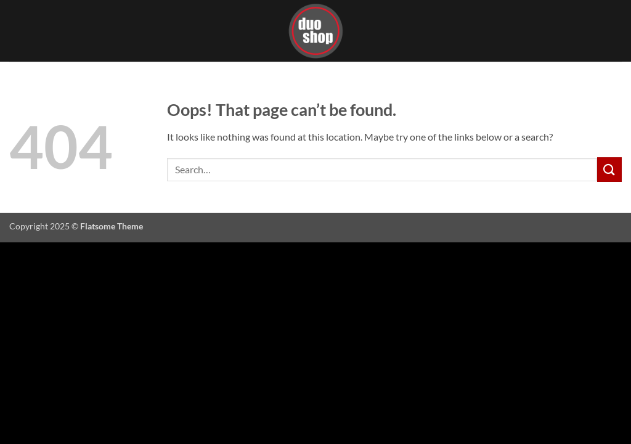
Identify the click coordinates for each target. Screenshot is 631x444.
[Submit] (609, 169)
